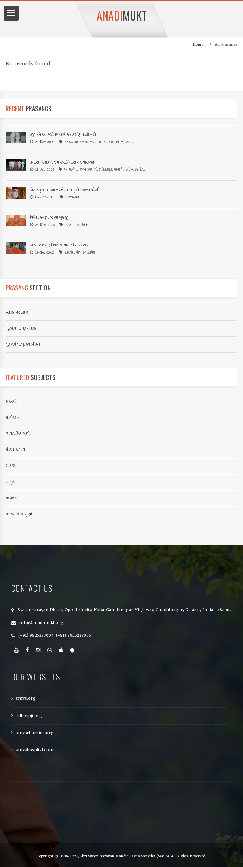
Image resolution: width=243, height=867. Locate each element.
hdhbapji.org (29, 715)
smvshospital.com (34, 750)
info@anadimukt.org (41, 622)
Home (198, 44)
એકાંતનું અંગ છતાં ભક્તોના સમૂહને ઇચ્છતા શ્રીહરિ (65, 190)
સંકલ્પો (11, 401)
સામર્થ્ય (11, 466)
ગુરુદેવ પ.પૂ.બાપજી (21, 328)
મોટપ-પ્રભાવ (15, 450)
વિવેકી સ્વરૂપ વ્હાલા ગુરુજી (49, 217)
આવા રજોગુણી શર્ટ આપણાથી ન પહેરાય (59, 245)
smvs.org (26, 698)
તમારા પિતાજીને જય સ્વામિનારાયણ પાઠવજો (62, 162)
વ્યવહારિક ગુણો (18, 433)
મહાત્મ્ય (11, 498)
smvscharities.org (35, 733)
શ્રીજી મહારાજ (17, 312)
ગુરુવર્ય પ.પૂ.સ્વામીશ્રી (23, 344)
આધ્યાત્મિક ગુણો (19, 514)
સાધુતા (11, 482)
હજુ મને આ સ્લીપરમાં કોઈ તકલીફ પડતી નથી (63, 135)
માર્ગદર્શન (13, 417)
